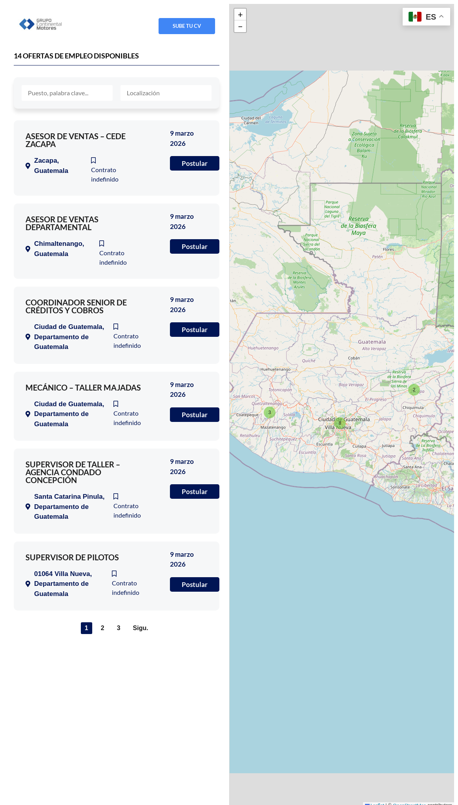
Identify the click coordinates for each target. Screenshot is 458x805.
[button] (413, 388)
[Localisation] (166, 93)
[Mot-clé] (67, 93)
